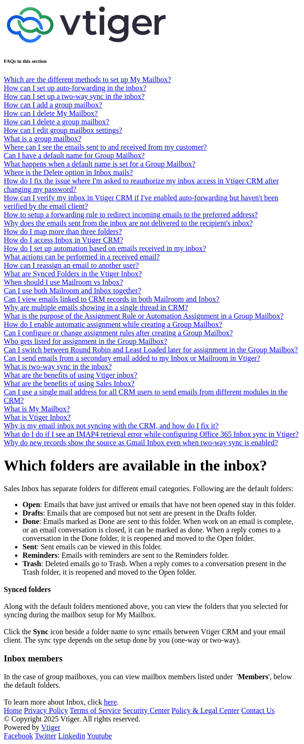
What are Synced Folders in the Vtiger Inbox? (73, 274)
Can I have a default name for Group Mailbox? (74, 155)
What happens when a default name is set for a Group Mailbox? (99, 164)
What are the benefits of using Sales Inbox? (69, 383)
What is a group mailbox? (42, 139)
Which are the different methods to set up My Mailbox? (87, 80)
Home (13, 710)
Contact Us (258, 710)
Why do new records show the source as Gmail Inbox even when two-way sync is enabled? (141, 443)
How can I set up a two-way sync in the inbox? (74, 96)
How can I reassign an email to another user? (71, 265)
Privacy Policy (46, 710)
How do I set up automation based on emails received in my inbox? (105, 248)
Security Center (146, 710)
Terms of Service (95, 710)
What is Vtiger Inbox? (37, 417)
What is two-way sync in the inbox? (58, 367)
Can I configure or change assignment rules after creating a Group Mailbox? (118, 333)
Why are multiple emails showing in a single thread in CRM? (96, 307)
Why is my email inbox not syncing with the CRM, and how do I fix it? (111, 426)
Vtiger (51, 727)
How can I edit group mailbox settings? (63, 130)
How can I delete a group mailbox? (56, 122)
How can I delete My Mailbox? (51, 113)
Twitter (45, 736)
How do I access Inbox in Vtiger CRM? (63, 240)
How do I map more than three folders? (63, 231)
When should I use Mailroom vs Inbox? (63, 282)
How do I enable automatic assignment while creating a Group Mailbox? (113, 324)
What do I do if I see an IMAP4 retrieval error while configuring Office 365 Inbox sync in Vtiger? (151, 434)
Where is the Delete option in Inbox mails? (68, 172)
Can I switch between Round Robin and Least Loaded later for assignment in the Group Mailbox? (151, 350)
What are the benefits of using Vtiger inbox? (70, 375)
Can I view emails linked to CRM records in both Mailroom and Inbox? (111, 299)
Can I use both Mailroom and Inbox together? (72, 291)
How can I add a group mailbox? (53, 105)
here (110, 702)
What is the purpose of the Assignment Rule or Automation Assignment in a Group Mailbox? (143, 316)
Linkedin (71, 736)
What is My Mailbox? (37, 409)
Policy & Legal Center (205, 710)
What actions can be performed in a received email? (82, 257)
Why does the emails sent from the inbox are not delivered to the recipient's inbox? (128, 223)
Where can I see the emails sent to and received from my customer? (105, 147)
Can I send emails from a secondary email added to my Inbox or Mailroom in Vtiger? (132, 358)
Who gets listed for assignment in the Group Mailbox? (85, 341)
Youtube (99, 736)
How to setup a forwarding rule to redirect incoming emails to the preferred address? (131, 215)
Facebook (18, 736)
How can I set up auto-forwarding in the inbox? (75, 88)
